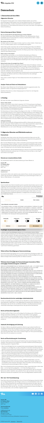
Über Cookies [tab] (36, 199)
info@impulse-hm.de (5, 170)
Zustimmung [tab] (8, 199)
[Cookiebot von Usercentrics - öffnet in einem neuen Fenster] (37, 196)
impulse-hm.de (4, 171)
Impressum (13, 421)
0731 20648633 (5, 408)
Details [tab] (22, 199)
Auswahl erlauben (22, 225)
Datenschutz (19, 421)
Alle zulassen (36, 225)
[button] (38, 2)
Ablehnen (8, 225)
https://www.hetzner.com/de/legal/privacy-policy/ (12, 108)
